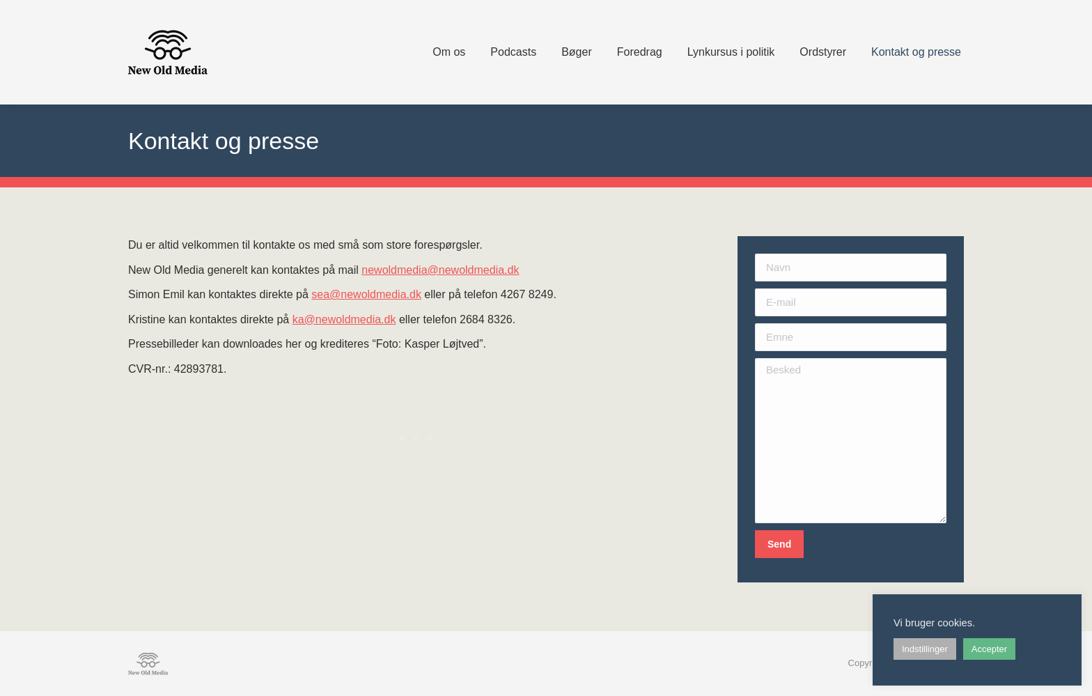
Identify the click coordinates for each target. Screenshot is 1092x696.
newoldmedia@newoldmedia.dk (440, 270)
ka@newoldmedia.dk (344, 319)
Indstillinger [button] (925, 649)
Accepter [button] (989, 649)
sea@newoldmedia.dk (366, 294)
